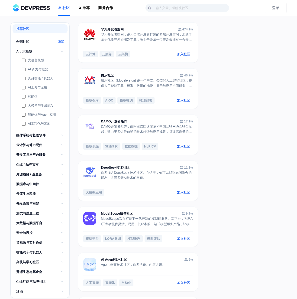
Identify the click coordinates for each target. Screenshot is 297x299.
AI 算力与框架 (35, 70)
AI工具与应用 (34, 88)
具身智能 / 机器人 (37, 79)
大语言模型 (33, 61)
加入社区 (164, 55)
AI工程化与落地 (36, 124)
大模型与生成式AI (38, 106)
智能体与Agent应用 (39, 115)
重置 (61, 41)
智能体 (30, 97)
